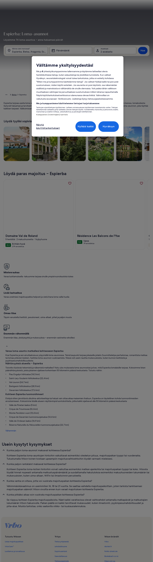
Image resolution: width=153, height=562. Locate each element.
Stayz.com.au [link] (109, 510)
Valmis (141, 136)
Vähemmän (9, 379)
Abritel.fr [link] (108, 495)
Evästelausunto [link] (61, 515)
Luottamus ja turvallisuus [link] (15, 500)
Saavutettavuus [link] (61, 505)
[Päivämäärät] (71, 52)
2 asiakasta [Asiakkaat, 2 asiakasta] (106, 53)
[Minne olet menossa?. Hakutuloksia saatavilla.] (26, 52)
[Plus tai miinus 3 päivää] (102, 127)
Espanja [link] (33, 95)
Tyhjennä (127, 136)
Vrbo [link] (106, 490)
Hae (143, 52)
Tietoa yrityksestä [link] (62, 490)
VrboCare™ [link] (9, 495)
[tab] (74, 61)
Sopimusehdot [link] (61, 500)
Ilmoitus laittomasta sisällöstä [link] (66, 520)
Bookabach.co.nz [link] (111, 505)
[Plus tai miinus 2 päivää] (89, 127)
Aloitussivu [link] (8, 95)
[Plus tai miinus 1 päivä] (76, 127)
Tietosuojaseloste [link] (62, 510)
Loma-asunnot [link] (21, 95)
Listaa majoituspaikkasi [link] (14, 490)
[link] (69, 188)
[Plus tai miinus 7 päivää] (115, 127)
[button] (68, 85)
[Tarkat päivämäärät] (60, 127)
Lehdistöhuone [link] (61, 495)
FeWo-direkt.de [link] (110, 500)
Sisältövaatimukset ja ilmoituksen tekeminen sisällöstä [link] (77, 529)
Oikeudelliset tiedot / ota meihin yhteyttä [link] (72, 524)
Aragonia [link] (42, 95)
